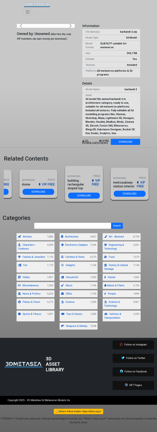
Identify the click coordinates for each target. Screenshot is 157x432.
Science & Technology (112, 303)
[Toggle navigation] (27, 12)
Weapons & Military (74, 326)
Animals (25, 236)
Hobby (24, 277)
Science (68, 301)
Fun (22, 265)
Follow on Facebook (133, 371)
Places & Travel (29, 301)
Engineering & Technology (114, 246)
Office (66, 293)
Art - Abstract (114, 236)
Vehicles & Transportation (112, 315)
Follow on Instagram (133, 344)
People (110, 293)
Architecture (69, 236)
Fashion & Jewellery (31, 256)
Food (109, 256)
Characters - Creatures (27, 246)
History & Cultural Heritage (116, 267)
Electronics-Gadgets (74, 244)
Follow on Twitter (133, 358)
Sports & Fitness (29, 313)
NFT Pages (133, 385)
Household (69, 277)
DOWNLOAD (125, 141)
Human (109, 277)
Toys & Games (71, 313)
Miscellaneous (28, 285)
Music (66, 285)
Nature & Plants (114, 285)
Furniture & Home (73, 256)
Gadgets (68, 265)
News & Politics (29, 293)
